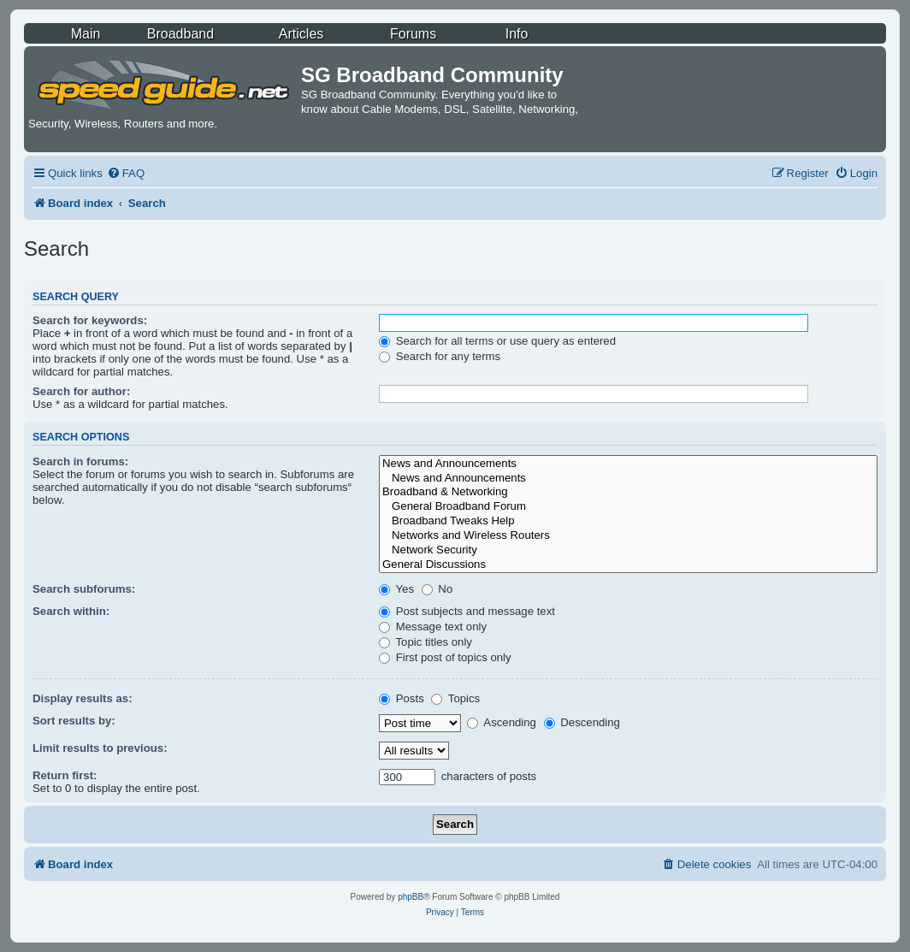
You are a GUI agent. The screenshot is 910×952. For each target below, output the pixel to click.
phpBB (410, 897)
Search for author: (81, 391)
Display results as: (82, 698)
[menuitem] (126, 173)
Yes (396, 588)
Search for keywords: (89, 320)
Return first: (64, 775)
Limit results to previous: (100, 748)
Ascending (501, 722)
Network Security (628, 550)
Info (517, 34)
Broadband (180, 34)
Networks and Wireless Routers (628, 536)
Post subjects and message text (467, 611)
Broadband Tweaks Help (628, 521)
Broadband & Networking (628, 492)
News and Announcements (628, 464)
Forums (413, 34)
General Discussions (628, 565)
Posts (401, 698)
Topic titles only (425, 642)
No (437, 588)
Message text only (433, 626)
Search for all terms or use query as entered (497, 340)
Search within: (70, 611)
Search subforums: (83, 588)
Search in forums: (80, 461)
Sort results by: (73, 720)
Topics (455, 698)
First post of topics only (445, 657)
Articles (301, 34)
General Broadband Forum (628, 507)
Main (86, 34)
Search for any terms (439, 356)
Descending (582, 722)
